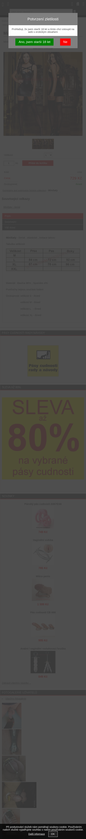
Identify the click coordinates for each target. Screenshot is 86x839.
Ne (65, 42)
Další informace (36, 834)
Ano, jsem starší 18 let (34, 42)
